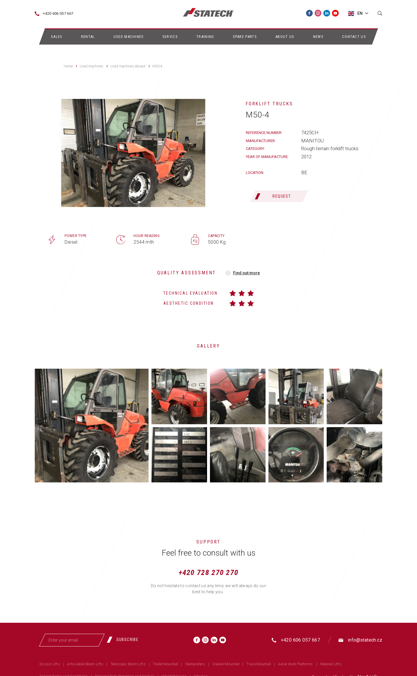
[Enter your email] (72, 640)
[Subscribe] (125, 639)
